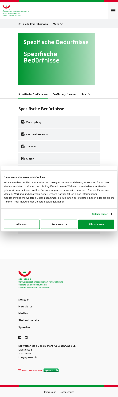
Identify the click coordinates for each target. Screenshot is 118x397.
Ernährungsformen (64, 94)
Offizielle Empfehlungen (33, 23)
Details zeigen (100, 214)
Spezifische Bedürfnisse (33, 94)
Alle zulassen (96, 224)
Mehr (58, 23)
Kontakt (23, 299)
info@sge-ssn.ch (27, 357)
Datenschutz (67, 391)
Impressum (50, 391)
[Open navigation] (113, 10)
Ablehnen (21, 224)
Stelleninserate (28, 320)
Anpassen (59, 224)
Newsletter (26, 306)
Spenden (24, 327)
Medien (23, 313)
